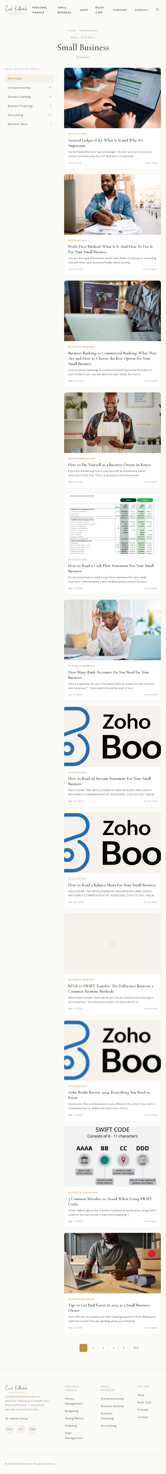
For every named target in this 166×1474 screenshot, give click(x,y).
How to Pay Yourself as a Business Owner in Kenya (109, 465)
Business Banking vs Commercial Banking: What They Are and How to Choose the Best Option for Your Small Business (112, 358)
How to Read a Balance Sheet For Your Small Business (112, 885)
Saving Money (74, 1418)
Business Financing (29, 106)
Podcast (121, 10)
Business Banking (29, 97)
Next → (137, 1347)
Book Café (144, 1402)
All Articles (15, 78)
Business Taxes (29, 124)
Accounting (29, 115)
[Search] (157, 10)
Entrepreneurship (29, 88)
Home (72, 30)
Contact (142, 10)
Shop (84, 10)
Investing (71, 1426)
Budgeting (71, 1411)
